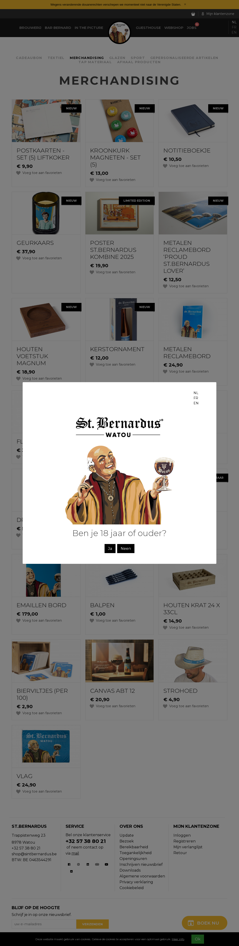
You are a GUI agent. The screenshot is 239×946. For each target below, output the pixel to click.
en (196, 403)
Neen (126, 548)
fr (195, 398)
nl (195, 393)
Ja (110, 548)
